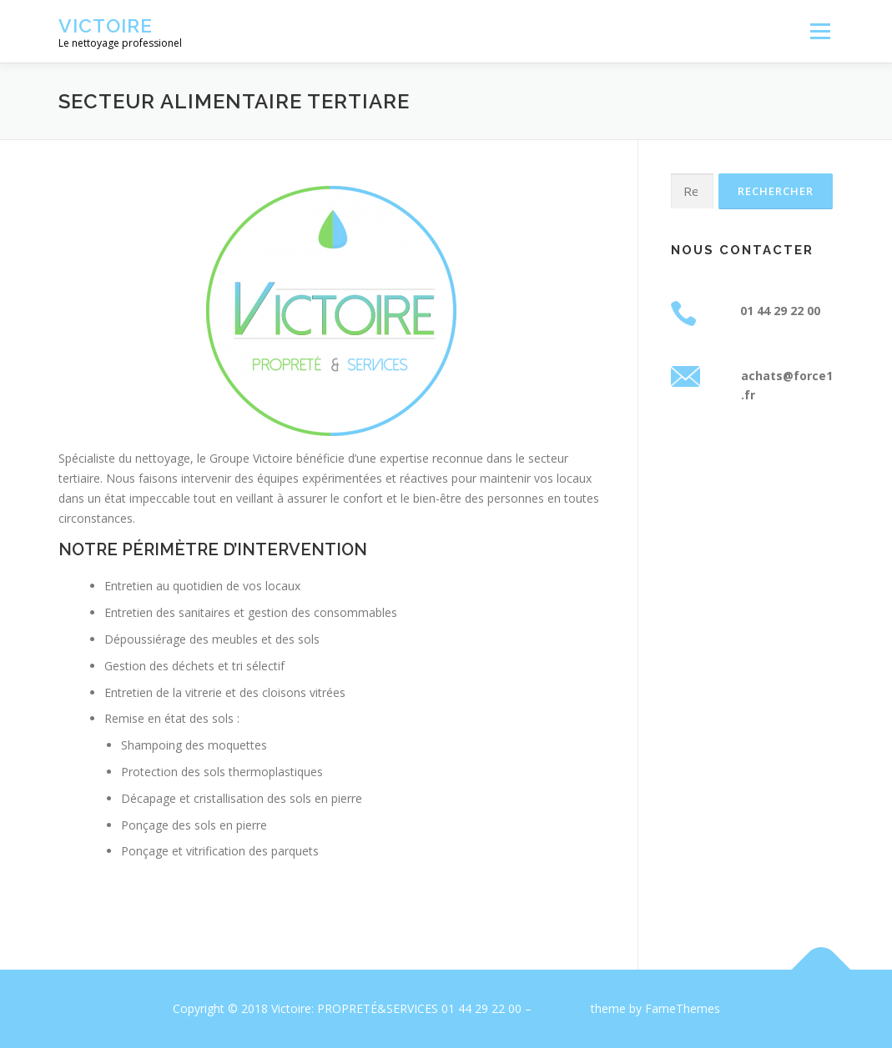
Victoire (105, 25)
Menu (819, 31)
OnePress (561, 1008)
